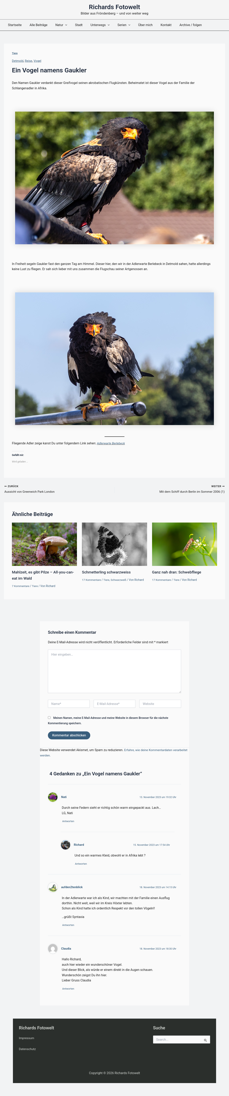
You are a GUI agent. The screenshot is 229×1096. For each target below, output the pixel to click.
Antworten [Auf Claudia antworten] (70, 988)
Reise (29, 61)
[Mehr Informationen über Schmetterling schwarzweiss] (114, 544)
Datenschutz (28, 1049)
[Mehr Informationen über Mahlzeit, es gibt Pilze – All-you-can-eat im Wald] (44, 544)
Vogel (39, 61)
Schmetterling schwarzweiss (107, 572)
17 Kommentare (92, 580)
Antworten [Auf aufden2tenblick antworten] (70, 924)
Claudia (66, 948)
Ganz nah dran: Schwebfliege (178, 572)
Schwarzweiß (120, 580)
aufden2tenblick (72, 886)
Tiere (15, 53)
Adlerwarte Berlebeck (111, 443)
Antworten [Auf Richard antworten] (82, 861)
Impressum (27, 1038)
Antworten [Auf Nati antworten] (70, 818)
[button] (61, 25)
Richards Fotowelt (114, 7)
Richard (79, 842)
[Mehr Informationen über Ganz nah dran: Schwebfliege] (184, 544)
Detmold (18, 61)
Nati (64, 794)
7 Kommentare (21, 586)
